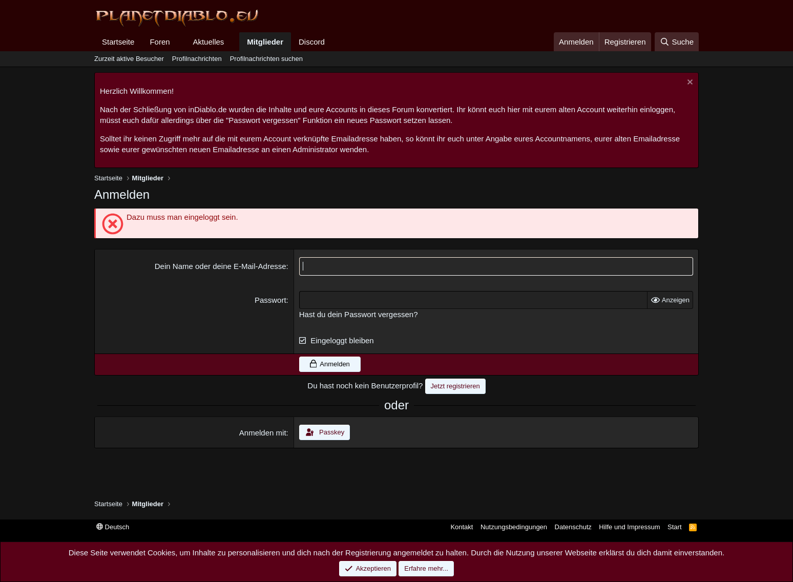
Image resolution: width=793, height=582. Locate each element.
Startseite (118, 41)
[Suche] (677, 41)
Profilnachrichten (197, 59)
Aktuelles (208, 41)
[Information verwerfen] (688, 83)
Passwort (270, 299)
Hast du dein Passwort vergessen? (358, 313)
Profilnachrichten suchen (266, 59)
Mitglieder (265, 41)
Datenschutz (573, 527)
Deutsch (112, 527)
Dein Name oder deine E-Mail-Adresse (220, 266)
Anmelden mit (262, 432)
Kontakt (461, 527)
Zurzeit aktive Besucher (129, 59)
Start (674, 527)
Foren (160, 41)
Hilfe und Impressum (629, 527)
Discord (312, 41)
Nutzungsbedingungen (514, 527)
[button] (178, 41)
